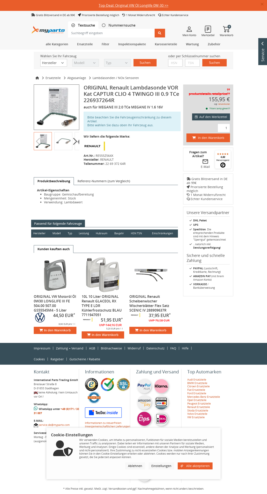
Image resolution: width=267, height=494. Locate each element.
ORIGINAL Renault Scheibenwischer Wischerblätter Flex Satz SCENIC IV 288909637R (149, 303)
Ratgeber (57, 359)
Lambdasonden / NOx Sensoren (116, 78)
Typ (70, 233)
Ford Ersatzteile (196, 393)
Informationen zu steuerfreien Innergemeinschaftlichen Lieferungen (107, 424)
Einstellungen (161, 466)
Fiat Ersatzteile (196, 390)
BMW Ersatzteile (197, 383)
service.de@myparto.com (54, 425)
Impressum (42, 348)
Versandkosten (224, 104)
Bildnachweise (111, 348)
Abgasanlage (76, 78)
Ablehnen (135, 466)
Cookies (39, 359)
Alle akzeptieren (195, 466)
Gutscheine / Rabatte (84, 359)
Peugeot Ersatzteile (199, 403)
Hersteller (39, 233)
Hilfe (185, 348)
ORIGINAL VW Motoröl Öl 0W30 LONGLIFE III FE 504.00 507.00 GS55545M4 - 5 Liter (55, 303)
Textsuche (86, 25)
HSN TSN (137, 233)
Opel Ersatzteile (196, 400)
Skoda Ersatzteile (197, 410)
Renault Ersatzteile (198, 407)
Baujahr (120, 233)
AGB (92, 348)
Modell (57, 233)
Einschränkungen (162, 233)
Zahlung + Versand (69, 348)
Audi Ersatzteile (196, 379)
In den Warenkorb (55, 330)
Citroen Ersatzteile (198, 386)
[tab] (83, 25)
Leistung (84, 233)
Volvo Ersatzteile (197, 414)
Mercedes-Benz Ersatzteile (203, 397)
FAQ (173, 348)
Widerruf (134, 348)
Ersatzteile (53, 78)
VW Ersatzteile (196, 417)
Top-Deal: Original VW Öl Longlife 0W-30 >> (133, 5)
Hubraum (102, 233)
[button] (264, 4)
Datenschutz (155, 348)
